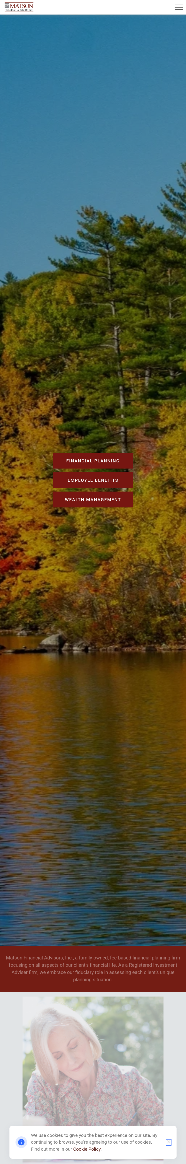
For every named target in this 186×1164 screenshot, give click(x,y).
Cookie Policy (87, 1149)
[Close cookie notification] (168, 1142)
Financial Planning (93, 460)
